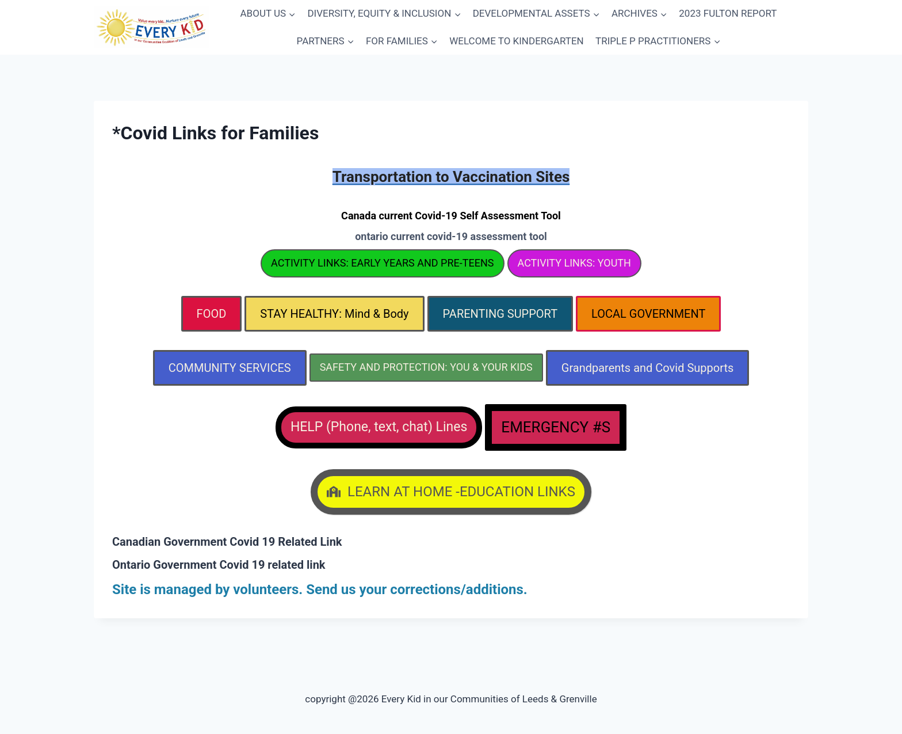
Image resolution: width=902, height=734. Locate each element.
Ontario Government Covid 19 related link (219, 565)
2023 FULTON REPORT (728, 13)
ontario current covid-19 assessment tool (451, 236)
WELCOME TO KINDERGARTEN (516, 41)
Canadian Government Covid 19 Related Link (227, 542)
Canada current (451, 216)
